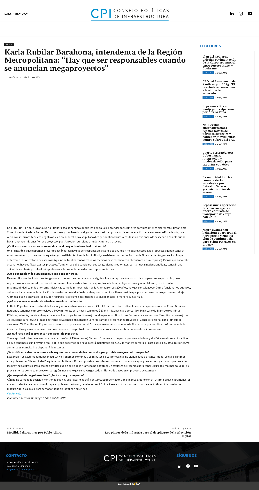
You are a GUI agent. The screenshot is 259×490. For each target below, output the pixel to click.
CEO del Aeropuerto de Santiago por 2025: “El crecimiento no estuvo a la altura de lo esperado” (219, 87)
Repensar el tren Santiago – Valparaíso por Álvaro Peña (218, 109)
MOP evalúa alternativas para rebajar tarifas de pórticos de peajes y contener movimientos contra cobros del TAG (219, 132)
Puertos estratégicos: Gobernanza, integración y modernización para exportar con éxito (218, 158)
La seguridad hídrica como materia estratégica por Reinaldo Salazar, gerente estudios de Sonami (217, 185)
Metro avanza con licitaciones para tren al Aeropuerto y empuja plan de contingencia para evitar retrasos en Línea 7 (220, 237)
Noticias (9, 44)
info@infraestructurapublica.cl (22, 469)
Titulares (208, 73)
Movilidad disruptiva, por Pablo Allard (34, 432)
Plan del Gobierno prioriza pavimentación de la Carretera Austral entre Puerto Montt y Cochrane (219, 62)
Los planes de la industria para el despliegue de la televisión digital (148, 434)
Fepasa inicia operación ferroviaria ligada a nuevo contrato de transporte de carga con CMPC (220, 211)
